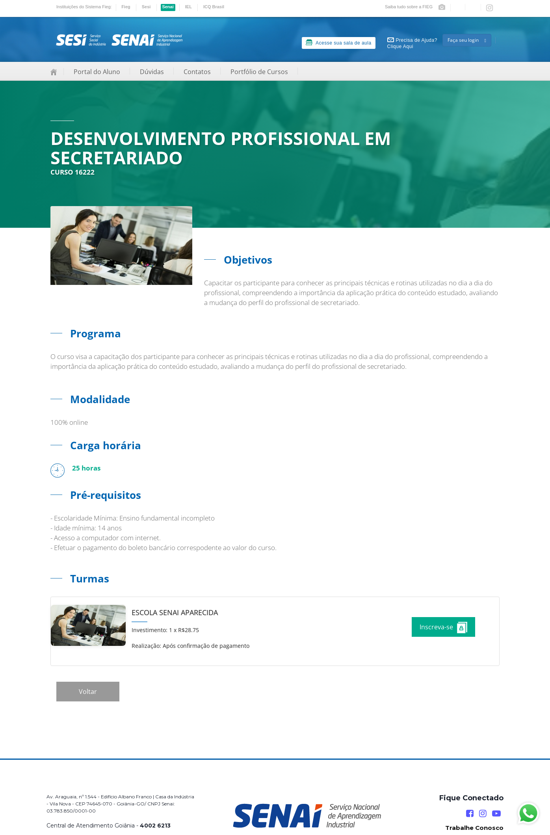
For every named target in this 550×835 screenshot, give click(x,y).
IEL (188, 6)
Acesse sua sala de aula (339, 42)
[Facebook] (470, 813)
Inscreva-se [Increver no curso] (443, 627)
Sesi (146, 6)
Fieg (125, 6)
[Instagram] (483, 813)
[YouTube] (496, 813)
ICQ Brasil (213, 6)
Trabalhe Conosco (474, 827)
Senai (167, 6)
